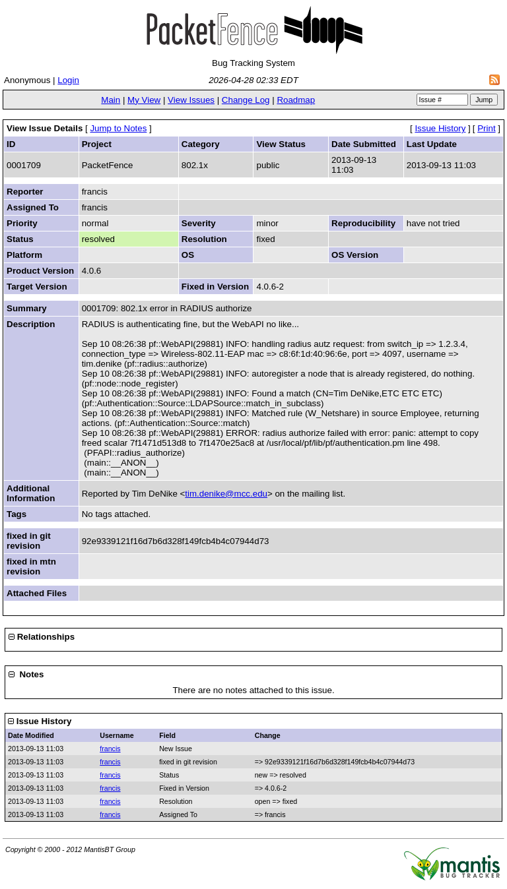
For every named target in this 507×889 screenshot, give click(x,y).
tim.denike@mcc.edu (226, 494)
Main (110, 100)
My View (143, 100)
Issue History (440, 128)
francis (110, 748)
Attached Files (37, 593)
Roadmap (296, 100)
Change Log (246, 100)
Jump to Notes (118, 128)
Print (486, 128)
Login (68, 80)
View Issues (191, 100)
